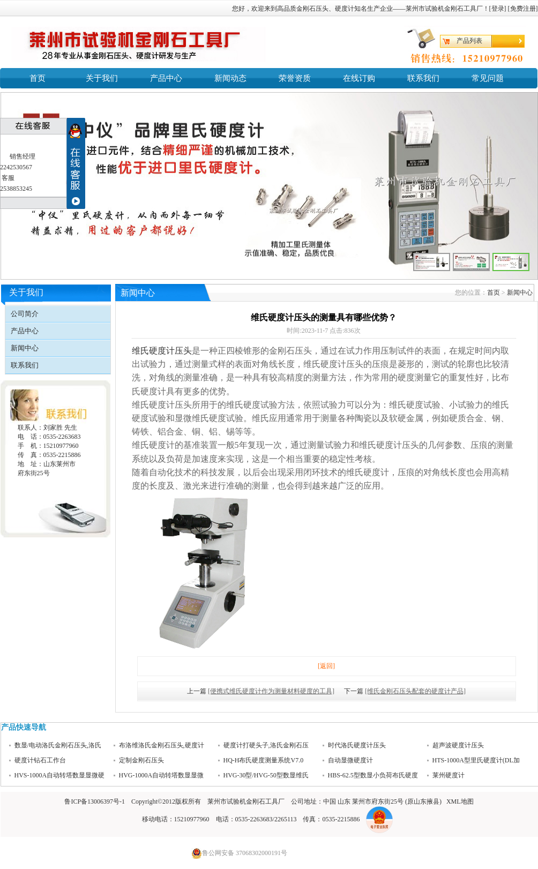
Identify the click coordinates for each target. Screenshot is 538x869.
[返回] (326, 666)
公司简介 (25, 314)
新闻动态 (230, 78)
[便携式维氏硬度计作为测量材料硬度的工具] (271, 691)
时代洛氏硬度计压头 (357, 745)
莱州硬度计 (448, 775)
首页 (37, 78)
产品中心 (166, 78)
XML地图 (460, 801)
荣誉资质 (295, 78)
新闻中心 (25, 348)
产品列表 (469, 40)
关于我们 (102, 78)
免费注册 (523, 8)
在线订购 (359, 78)
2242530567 (16, 167)
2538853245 (16, 188)
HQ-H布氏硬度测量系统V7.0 (263, 760)
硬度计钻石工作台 (40, 760)
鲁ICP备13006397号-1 (94, 801)
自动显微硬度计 (350, 760)
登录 (497, 8)
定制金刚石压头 (141, 760)
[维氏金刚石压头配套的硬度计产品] (415, 691)
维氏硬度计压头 (162, 350)
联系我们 (423, 78)
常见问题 (488, 78)
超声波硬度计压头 (458, 745)
